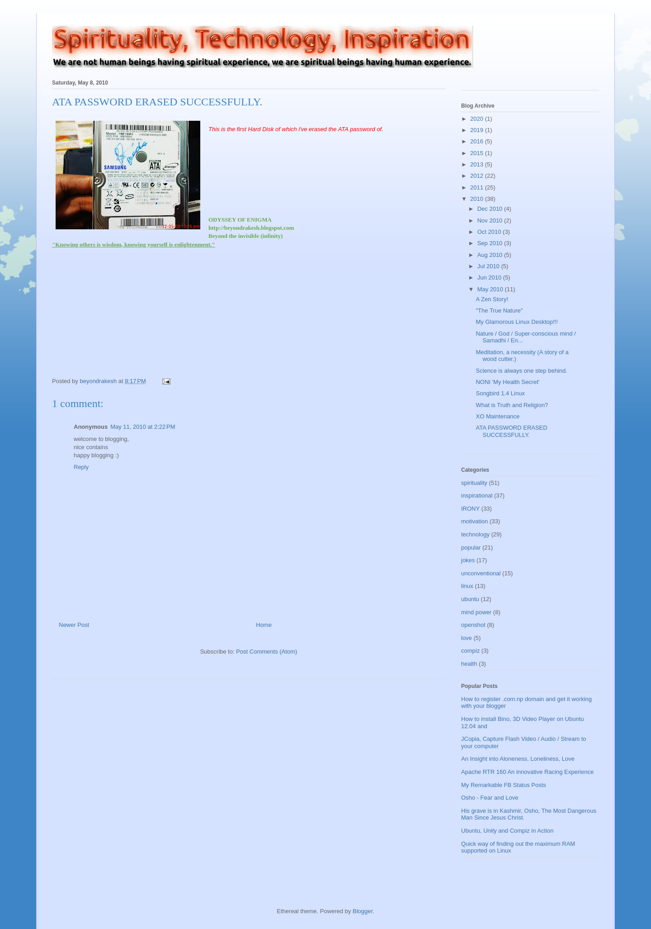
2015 (477, 153)
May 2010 (491, 289)
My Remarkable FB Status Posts (503, 785)
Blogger (363, 911)
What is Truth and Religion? (512, 405)
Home (264, 624)
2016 (477, 141)
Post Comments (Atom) (266, 651)
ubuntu (470, 599)
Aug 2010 (490, 254)
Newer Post (74, 624)
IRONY (470, 508)
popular (471, 547)
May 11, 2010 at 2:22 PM (142, 426)
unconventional (480, 573)
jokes (468, 560)
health (469, 663)
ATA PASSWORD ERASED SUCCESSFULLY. (511, 431)
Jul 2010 (489, 266)
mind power (476, 612)
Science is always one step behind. (521, 370)
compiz (470, 650)
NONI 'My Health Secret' (507, 382)
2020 (477, 118)
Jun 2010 (490, 277)
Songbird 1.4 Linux (500, 393)
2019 (477, 130)
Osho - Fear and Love (489, 797)
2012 (477, 175)
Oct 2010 (490, 231)
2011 (477, 187)
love (466, 638)
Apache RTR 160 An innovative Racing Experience (527, 771)
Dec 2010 (490, 208)
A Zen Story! (492, 299)
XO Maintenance (497, 416)
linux (467, 586)
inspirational (476, 495)
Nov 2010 (490, 220)
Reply (81, 467)
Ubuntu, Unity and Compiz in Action (507, 830)
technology (475, 534)
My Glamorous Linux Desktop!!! (516, 321)
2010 (477, 198)
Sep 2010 (490, 243)
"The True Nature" (499, 310)
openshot (473, 624)
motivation (474, 521)
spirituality (474, 482)
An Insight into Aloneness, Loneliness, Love (518, 758)
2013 (477, 164)
